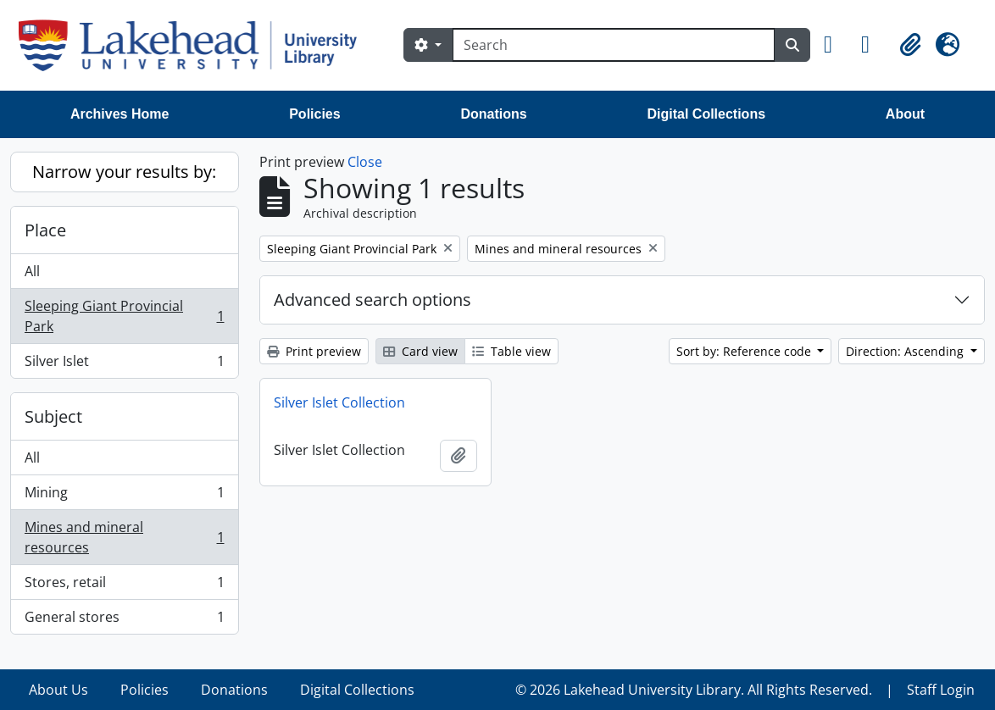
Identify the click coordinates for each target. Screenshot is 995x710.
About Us (58, 689)
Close (364, 162)
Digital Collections (706, 114)
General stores (124, 620)
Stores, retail (124, 586)
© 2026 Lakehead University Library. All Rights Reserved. (693, 689)
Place (45, 230)
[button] (835, 45)
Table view (511, 351)
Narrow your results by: (124, 171)
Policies (314, 114)
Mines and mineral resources (124, 537)
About (905, 114)
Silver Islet (124, 364)
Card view (420, 351)
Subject (53, 416)
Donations (493, 114)
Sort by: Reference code (745, 351)
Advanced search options (372, 299)
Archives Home (120, 114)
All (32, 271)
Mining (124, 496)
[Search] (613, 45)
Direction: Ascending (906, 351)
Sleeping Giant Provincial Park (124, 316)
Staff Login (941, 689)
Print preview (314, 351)
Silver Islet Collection (339, 402)
